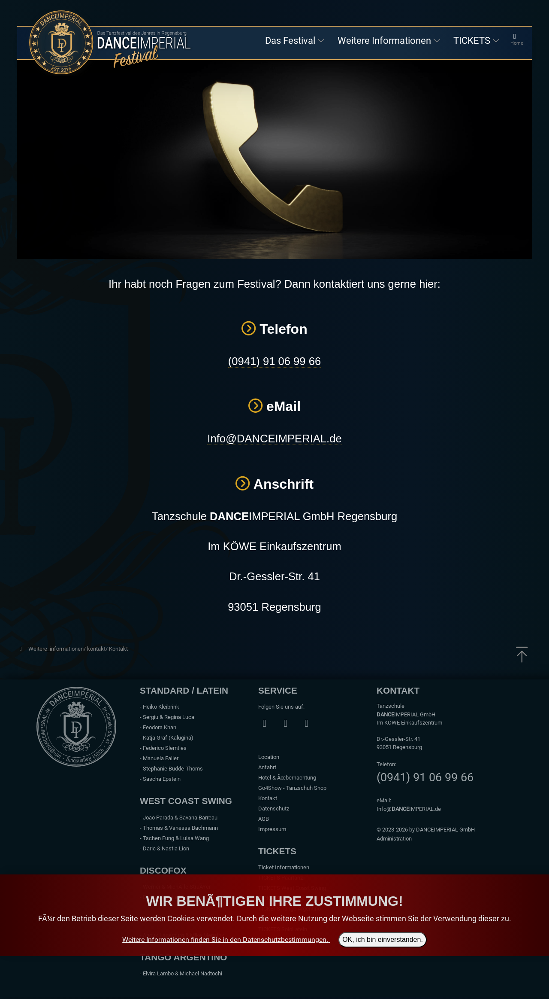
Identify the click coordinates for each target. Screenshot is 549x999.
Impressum (272, 829)
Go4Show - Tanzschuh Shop (292, 788)
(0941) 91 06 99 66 (274, 361)
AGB (263, 819)
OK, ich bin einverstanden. (382, 939)
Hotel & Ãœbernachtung (287, 777)
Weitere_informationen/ (57, 649)
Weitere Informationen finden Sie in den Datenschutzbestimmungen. (225, 939)
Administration (394, 838)
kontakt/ (98, 649)
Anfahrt (267, 767)
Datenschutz (273, 808)
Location (268, 757)
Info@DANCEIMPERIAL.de (274, 438)
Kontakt (118, 649)
